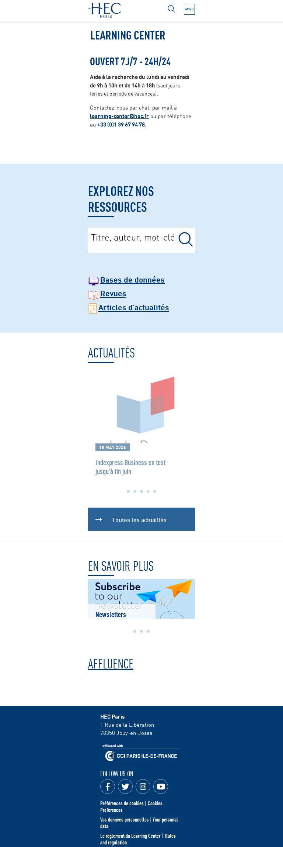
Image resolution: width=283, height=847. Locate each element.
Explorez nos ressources (121, 198)
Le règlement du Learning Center (130, 835)
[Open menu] (171, 9)
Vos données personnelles (124, 819)
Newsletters (110, 614)
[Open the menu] (189, 9)
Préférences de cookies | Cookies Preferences (131, 806)
